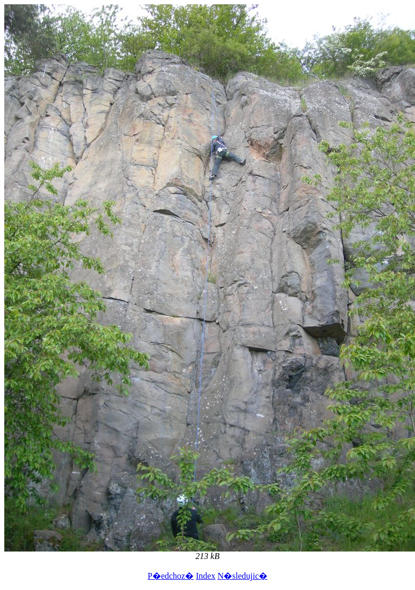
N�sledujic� (242, 575)
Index (205, 575)
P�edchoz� (171, 575)
